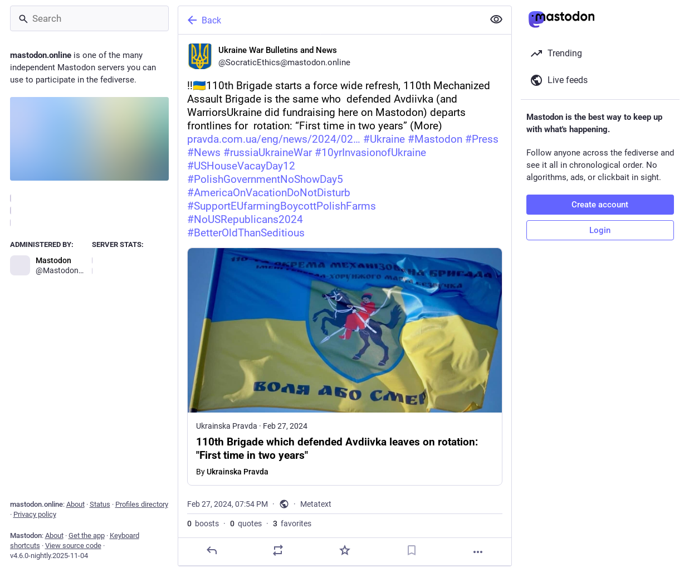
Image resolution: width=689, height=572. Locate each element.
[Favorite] (344, 550)
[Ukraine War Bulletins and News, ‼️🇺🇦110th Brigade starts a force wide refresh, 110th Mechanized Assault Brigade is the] (344, 300)
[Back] (329, 20)
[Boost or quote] (278, 550)
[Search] (89, 18)
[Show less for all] (496, 19)
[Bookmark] (411, 550)
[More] (478, 552)
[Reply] (211, 550)
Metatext (315, 504)
